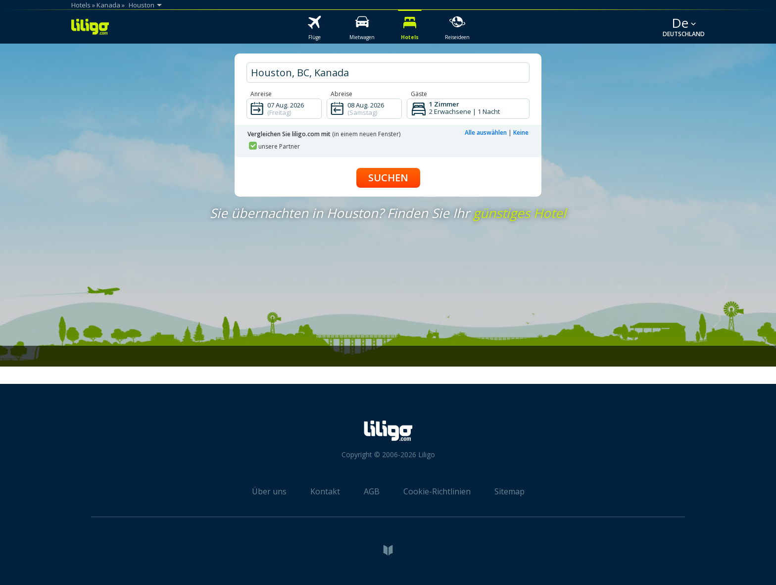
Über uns (269, 491)
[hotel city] (388, 72)
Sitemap (509, 491)
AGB (372, 491)
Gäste (419, 94)
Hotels (81, 4)
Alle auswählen (486, 132)
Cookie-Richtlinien (437, 491)
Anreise (261, 94)
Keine (521, 132)
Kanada (108, 4)
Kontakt (325, 491)
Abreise (341, 94)
